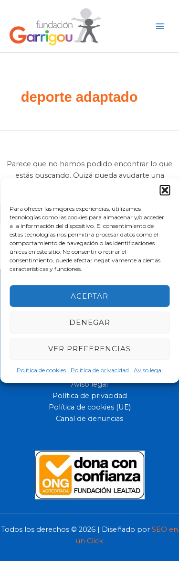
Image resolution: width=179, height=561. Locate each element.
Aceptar (89, 295)
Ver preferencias (89, 348)
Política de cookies (41, 370)
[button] (164, 190)
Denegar (89, 321)
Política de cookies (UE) (90, 407)
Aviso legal (148, 370)
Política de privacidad (100, 370)
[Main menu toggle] (159, 25)
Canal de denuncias (89, 418)
